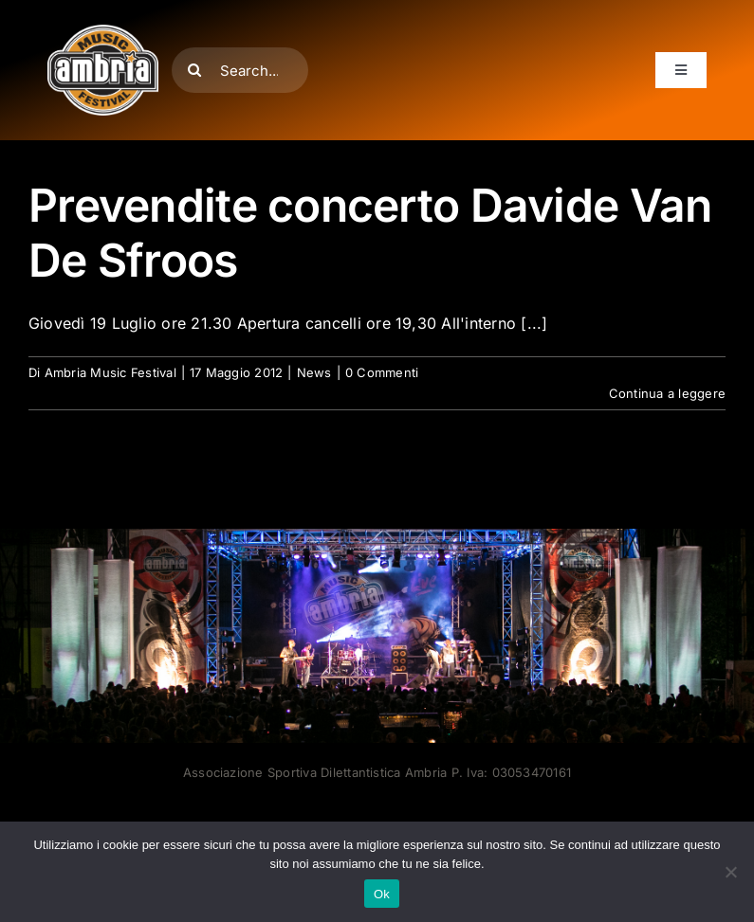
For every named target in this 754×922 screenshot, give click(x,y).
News (314, 372)
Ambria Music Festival (110, 372)
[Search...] (240, 70)
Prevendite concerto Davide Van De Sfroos (369, 232)
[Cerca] (194, 70)
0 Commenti (381, 372)
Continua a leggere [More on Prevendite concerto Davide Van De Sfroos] (667, 393)
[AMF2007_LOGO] (102, 32)
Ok (382, 894)
